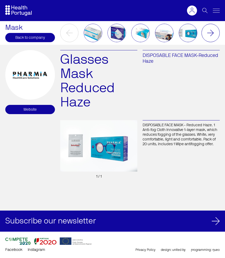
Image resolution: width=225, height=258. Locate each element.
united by (179, 249)
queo (216, 249)
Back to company (30, 38)
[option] (93, 33)
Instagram (36, 250)
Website (30, 109)
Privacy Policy (145, 249)
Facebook (13, 250)
